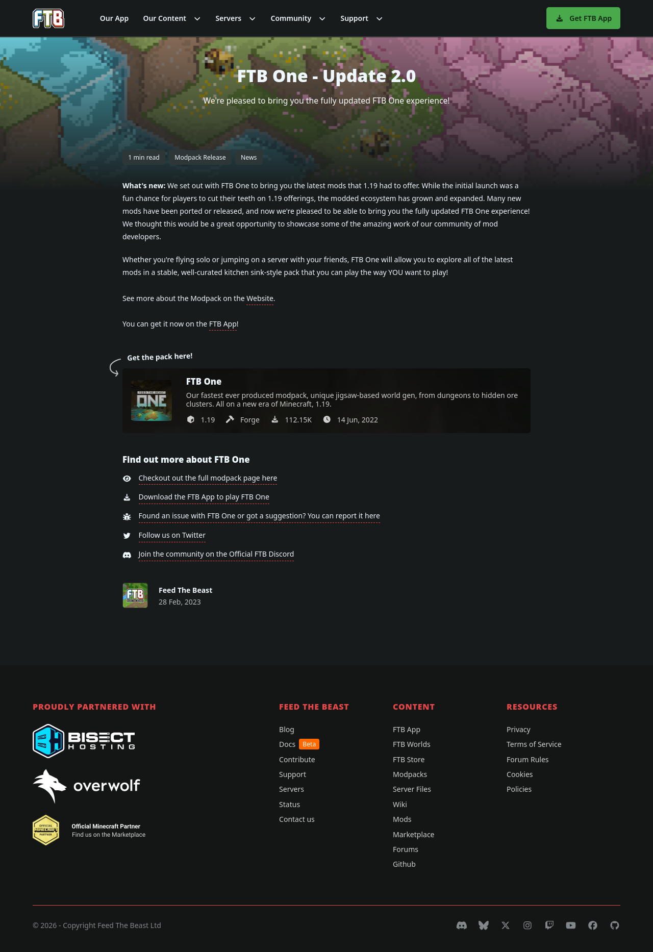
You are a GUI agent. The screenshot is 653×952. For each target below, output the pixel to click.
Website (259, 298)
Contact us (297, 819)
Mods (402, 819)
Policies (519, 789)
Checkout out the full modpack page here (208, 478)
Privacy (519, 729)
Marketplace (413, 834)
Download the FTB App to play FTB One (204, 497)
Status (289, 804)
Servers (291, 789)
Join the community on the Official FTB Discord (216, 554)
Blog (286, 729)
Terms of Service (534, 744)
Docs (299, 744)
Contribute (297, 759)
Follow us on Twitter (172, 535)
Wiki (400, 804)
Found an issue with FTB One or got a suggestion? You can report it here (259, 515)
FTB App (223, 324)
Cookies (520, 774)
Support (292, 774)
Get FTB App (583, 18)
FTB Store (408, 759)
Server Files (412, 789)
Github (404, 864)
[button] (172, 18)
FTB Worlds (412, 744)
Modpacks (410, 774)
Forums (405, 849)
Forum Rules (527, 759)
